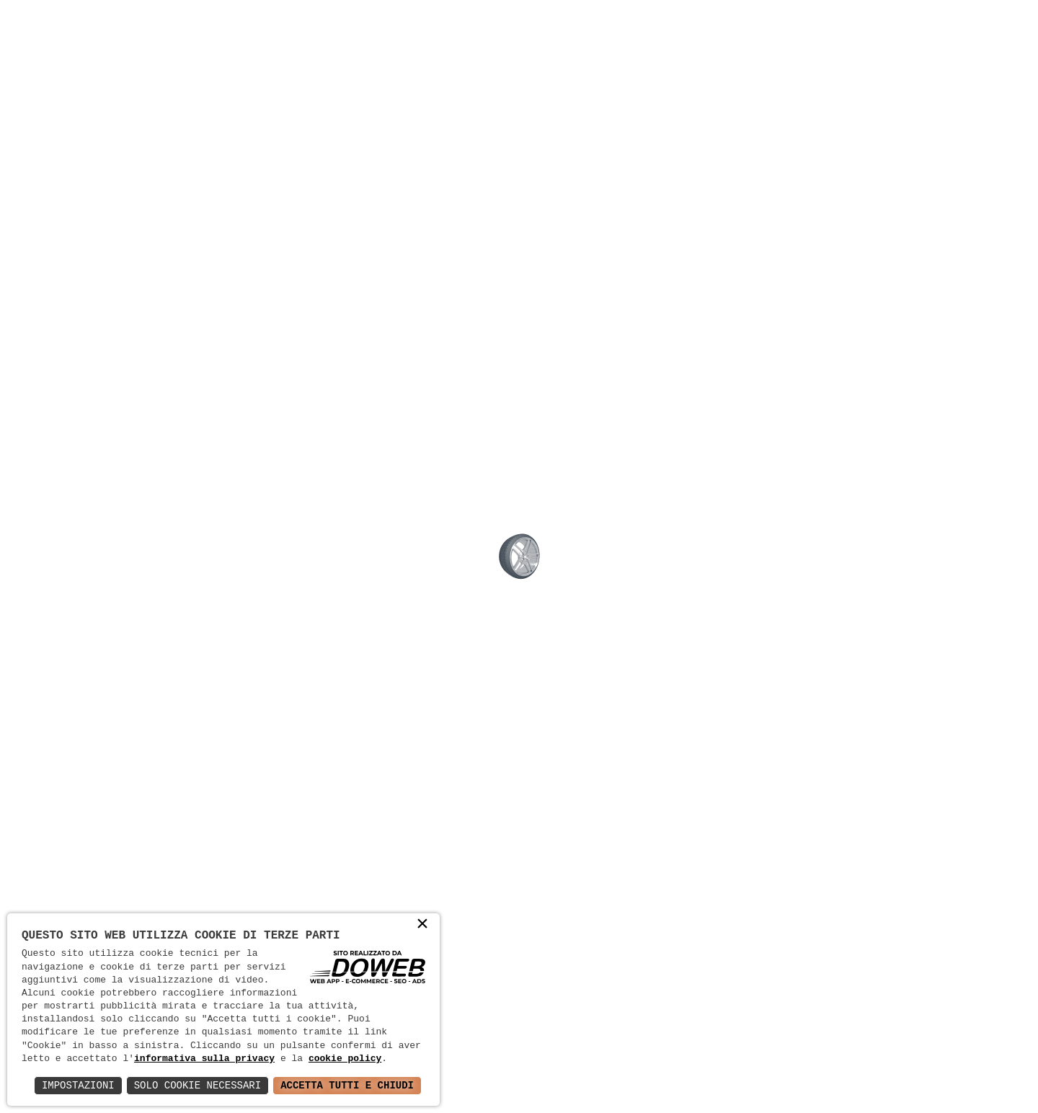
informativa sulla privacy (204, 1058)
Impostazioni (78, 1085)
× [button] (422, 924)
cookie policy (345, 1058)
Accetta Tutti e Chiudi (347, 1085)
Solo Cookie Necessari (197, 1085)
